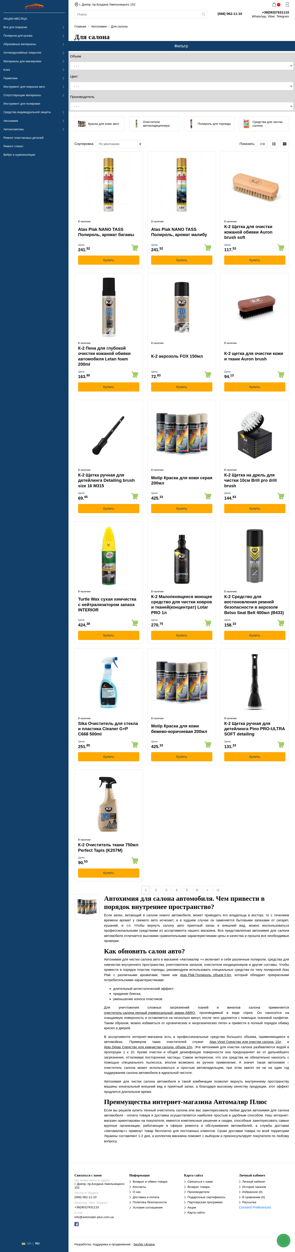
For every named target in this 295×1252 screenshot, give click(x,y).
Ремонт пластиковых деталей (23, 137)
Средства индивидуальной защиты (27, 112)
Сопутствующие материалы (22, 95)
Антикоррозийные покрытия (22, 52)
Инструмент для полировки (21, 103)
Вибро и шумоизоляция (19, 154)
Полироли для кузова (17, 35)
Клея (6, 69)
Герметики (10, 78)
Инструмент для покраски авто (24, 86)
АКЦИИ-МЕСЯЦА (15, 18)
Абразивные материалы (19, 44)
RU (37, 1243)
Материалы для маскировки (22, 61)
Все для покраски (15, 27)
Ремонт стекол (13, 146)
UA (29, 1243)
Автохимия (10, 120)
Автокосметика (13, 129)
